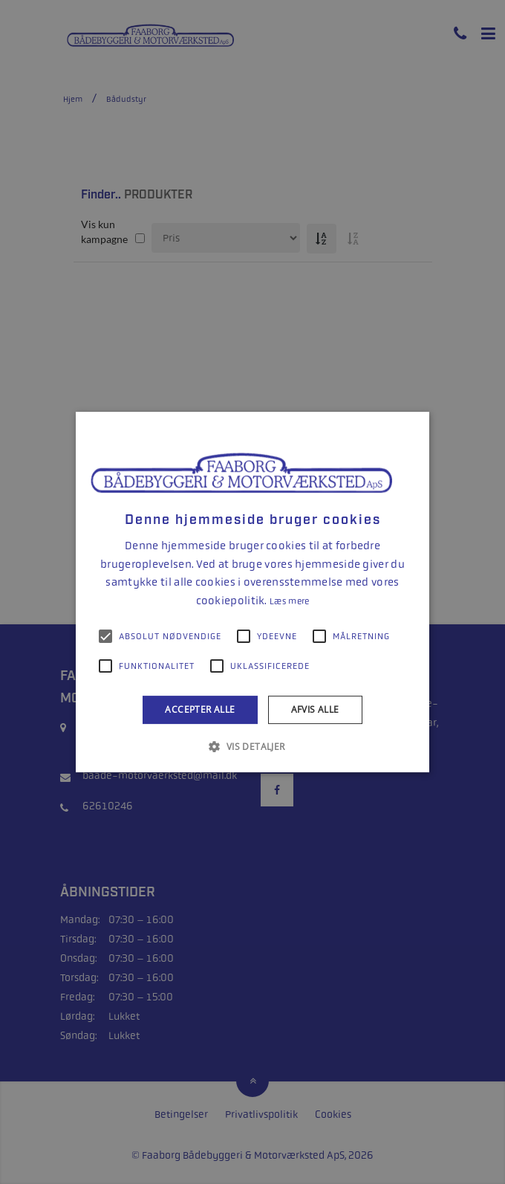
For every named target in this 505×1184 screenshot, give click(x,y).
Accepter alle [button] (200, 709)
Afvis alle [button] (315, 709)
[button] (252, 746)
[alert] (252, 592)
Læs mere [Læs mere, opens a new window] (289, 601)
